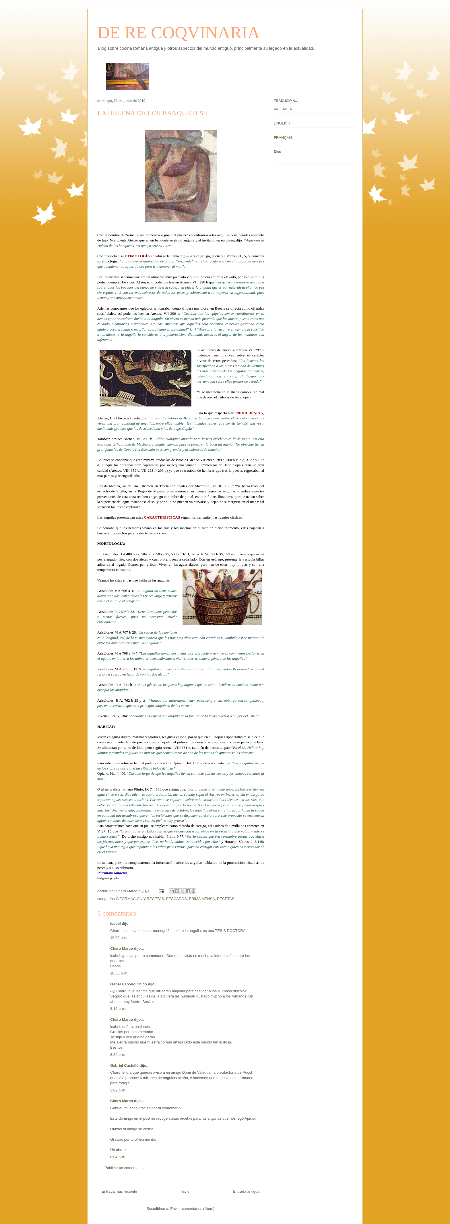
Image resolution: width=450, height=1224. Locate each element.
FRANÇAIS (283, 137)
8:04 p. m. (118, 1157)
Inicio (185, 1191)
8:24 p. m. (118, 1054)
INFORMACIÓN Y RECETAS (140, 899)
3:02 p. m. (118, 1090)
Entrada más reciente (119, 1191)
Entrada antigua (246, 1191)
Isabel (115, 923)
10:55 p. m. (119, 973)
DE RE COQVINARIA (178, 32)
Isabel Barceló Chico (128, 984)
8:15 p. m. (118, 1008)
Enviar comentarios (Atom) (192, 1208)
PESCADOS (176, 899)
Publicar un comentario (123, 1168)
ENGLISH (282, 123)
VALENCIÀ (283, 109)
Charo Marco (121, 948)
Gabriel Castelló (124, 1065)
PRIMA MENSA (202, 899)
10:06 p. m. (119, 937)
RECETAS (225, 899)
